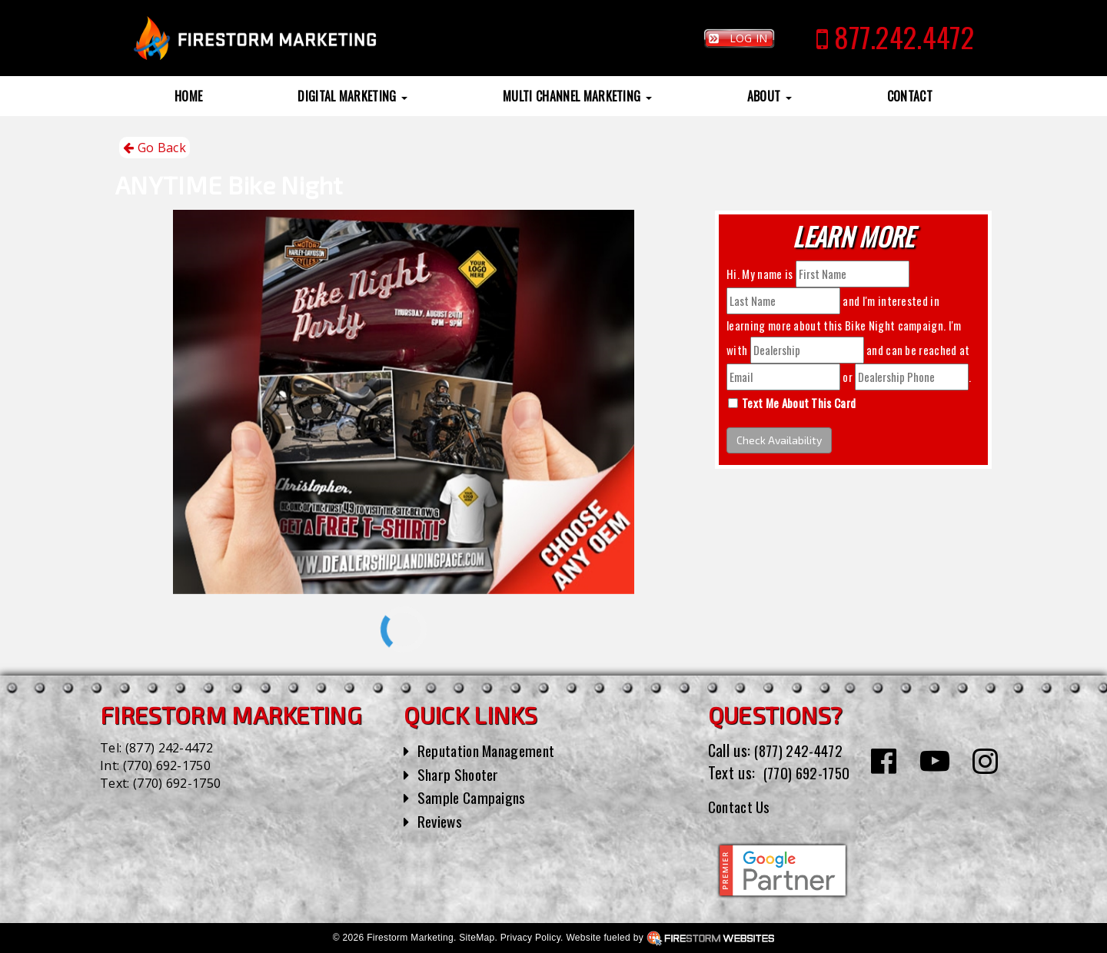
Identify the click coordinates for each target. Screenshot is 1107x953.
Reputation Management (491, 750)
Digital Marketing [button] (352, 96)
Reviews (441, 820)
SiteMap (476, 936)
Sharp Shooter (460, 773)
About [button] (769, 96)
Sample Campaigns (473, 797)
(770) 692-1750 (167, 765)
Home (188, 96)
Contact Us (741, 805)
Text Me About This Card (799, 402)
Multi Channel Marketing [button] (577, 96)
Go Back (154, 148)
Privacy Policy (530, 936)
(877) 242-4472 (169, 747)
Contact (909, 96)
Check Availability (779, 440)
